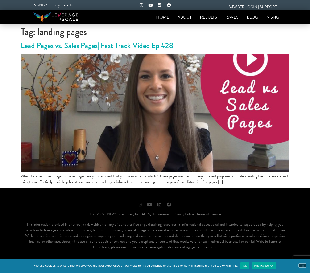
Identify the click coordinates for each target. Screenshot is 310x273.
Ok (245, 265)
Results (208, 17)
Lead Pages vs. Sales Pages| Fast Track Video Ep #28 (97, 45)
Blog (252, 17)
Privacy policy (263, 265)
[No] (302, 265)
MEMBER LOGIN (243, 7)
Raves (232, 17)
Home (162, 17)
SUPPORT (268, 7)
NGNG (272, 17)
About (185, 17)
